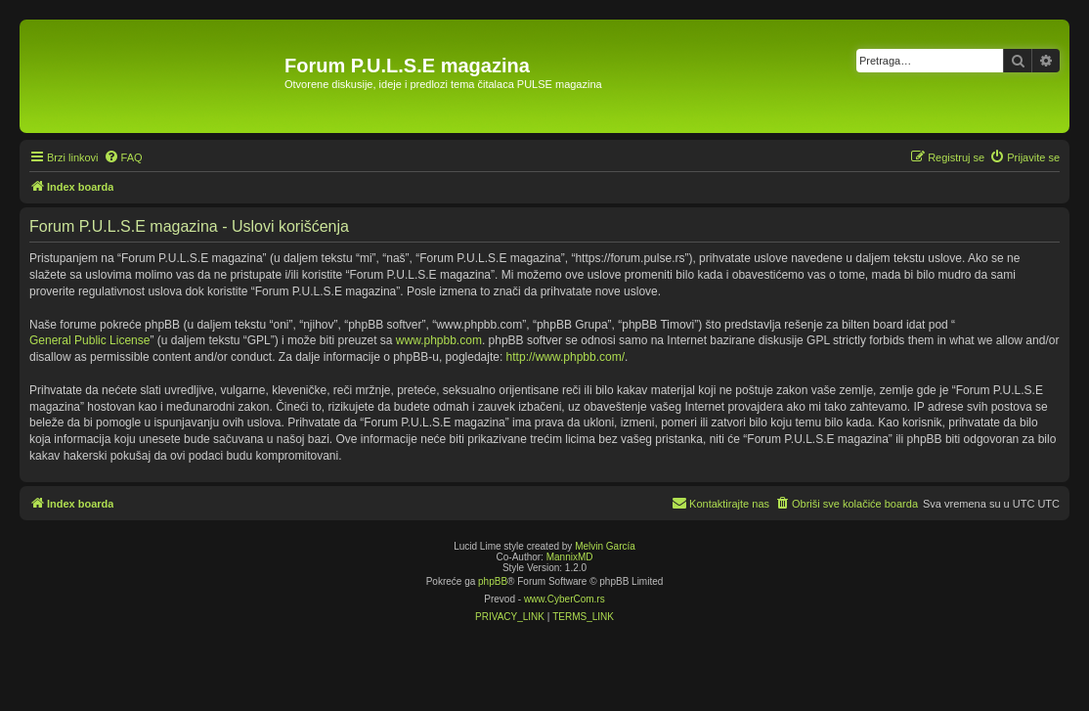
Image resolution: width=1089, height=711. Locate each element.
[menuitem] (123, 157)
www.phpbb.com (439, 340)
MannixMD (569, 557)
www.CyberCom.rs (564, 599)
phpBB (492, 581)
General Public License (89, 340)
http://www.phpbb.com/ (565, 357)
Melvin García (605, 546)
